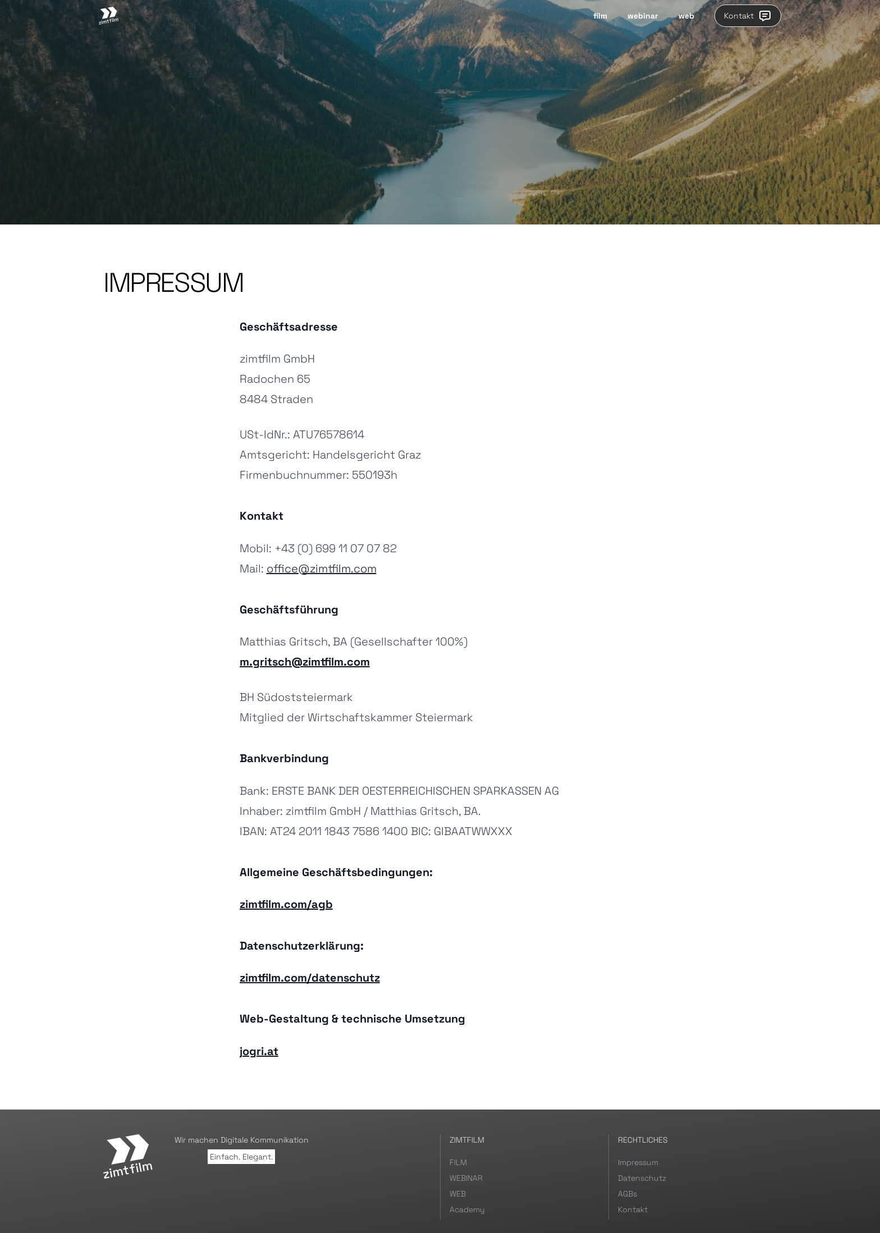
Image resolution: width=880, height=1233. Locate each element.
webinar (642, 16)
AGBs (627, 1194)
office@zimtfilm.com (322, 568)
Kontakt (748, 15)
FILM (458, 1162)
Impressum (638, 1162)
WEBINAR (466, 1178)
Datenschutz (642, 1178)
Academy (467, 1209)
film (600, 16)
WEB (458, 1194)
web (686, 16)
